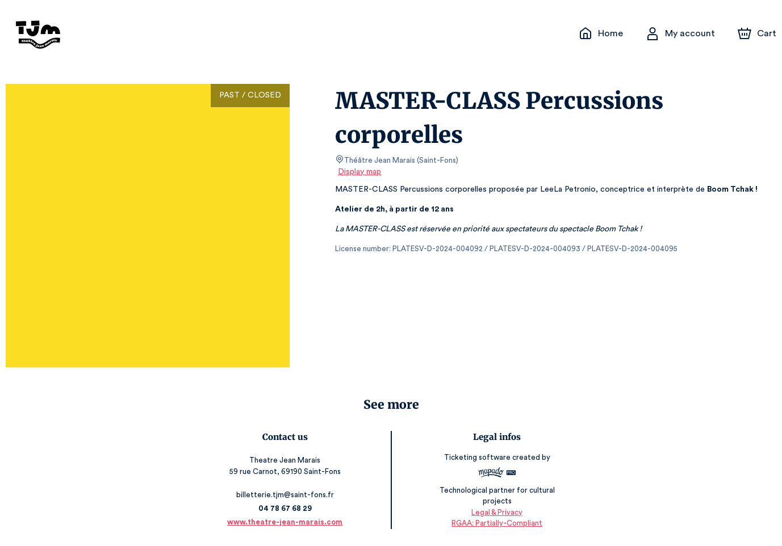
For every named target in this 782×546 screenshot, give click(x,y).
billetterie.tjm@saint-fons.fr (287, 494)
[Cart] (758, 33)
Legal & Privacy (495, 512)
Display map (360, 171)
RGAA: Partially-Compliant (494, 523)
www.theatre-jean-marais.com (287, 522)
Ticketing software (477, 461)
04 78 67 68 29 (287, 508)
